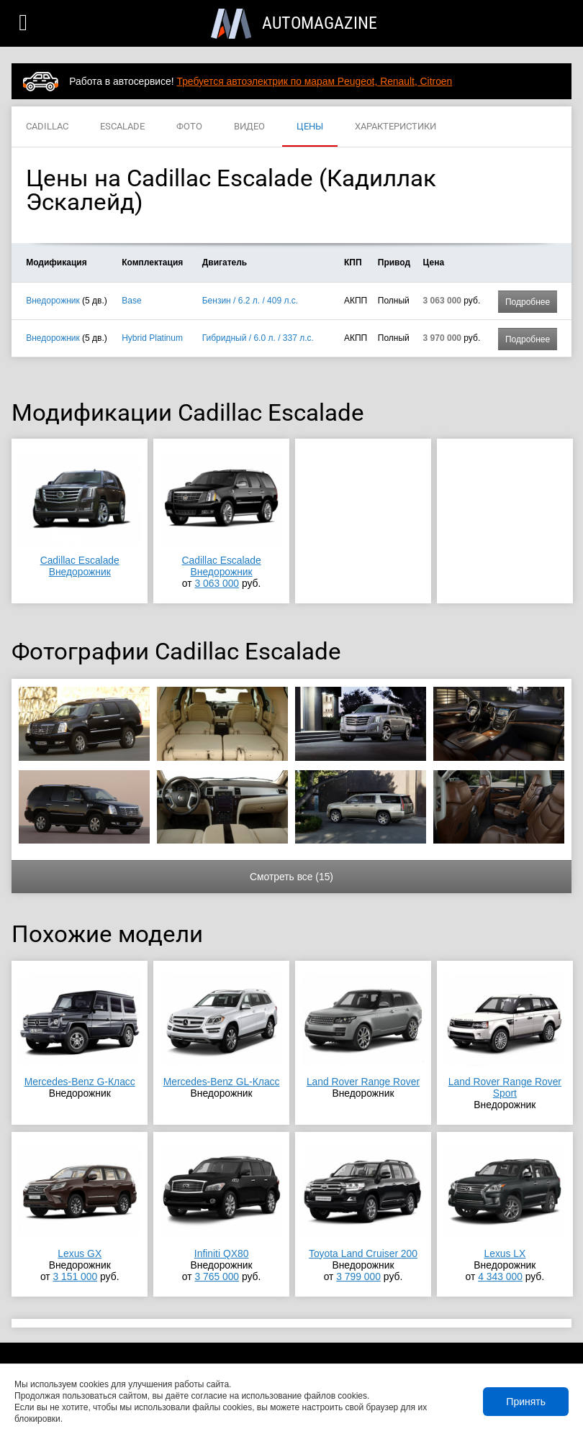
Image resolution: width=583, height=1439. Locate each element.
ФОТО (189, 127)
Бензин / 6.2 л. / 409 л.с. (250, 301)
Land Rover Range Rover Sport (504, 1087)
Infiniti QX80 (221, 1253)
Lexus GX (79, 1253)
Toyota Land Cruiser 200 (363, 1253)
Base (131, 301)
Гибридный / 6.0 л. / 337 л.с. (258, 338)
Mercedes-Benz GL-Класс (221, 1081)
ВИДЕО (249, 127)
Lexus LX (504, 1253)
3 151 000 (75, 1276)
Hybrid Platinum (152, 338)
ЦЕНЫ (310, 127)
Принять (526, 1401)
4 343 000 (500, 1276)
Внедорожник (53, 301)
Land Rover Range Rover (363, 1081)
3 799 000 (358, 1276)
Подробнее (527, 302)
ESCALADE (122, 127)
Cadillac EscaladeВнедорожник (79, 565)
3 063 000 (216, 583)
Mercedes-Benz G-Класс (79, 1081)
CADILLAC (47, 127)
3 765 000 (216, 1276)
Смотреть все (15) (291, 876)
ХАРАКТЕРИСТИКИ (395, 127)
